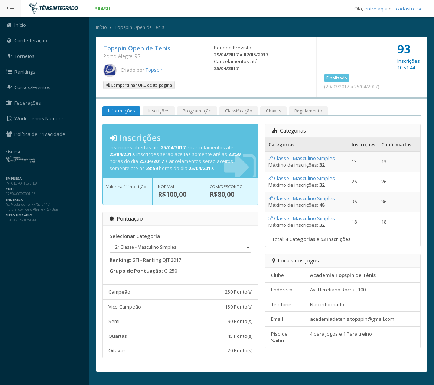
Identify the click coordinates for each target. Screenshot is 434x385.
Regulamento (308, 111)
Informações (121, 111)
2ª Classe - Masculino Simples (301, 158)
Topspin (155, 69)
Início (101, 27)
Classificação (238, 111)
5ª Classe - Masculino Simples (301, 218)
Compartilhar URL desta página (139, 85)
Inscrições (158, 111)
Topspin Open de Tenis (139, 27)
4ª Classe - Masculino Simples (301, 198)
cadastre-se (409, 8)
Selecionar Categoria (135, 236)
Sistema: (13, 152)
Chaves (273, 111)
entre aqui (376, 8)
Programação (197, 111)
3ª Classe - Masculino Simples (301, 178)
